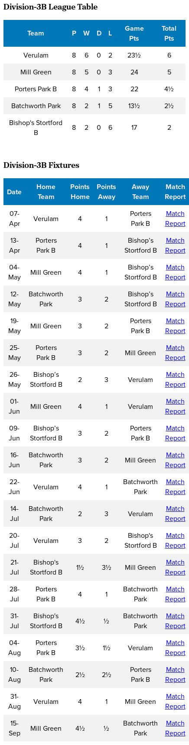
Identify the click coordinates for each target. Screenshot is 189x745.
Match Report (175, 218)
